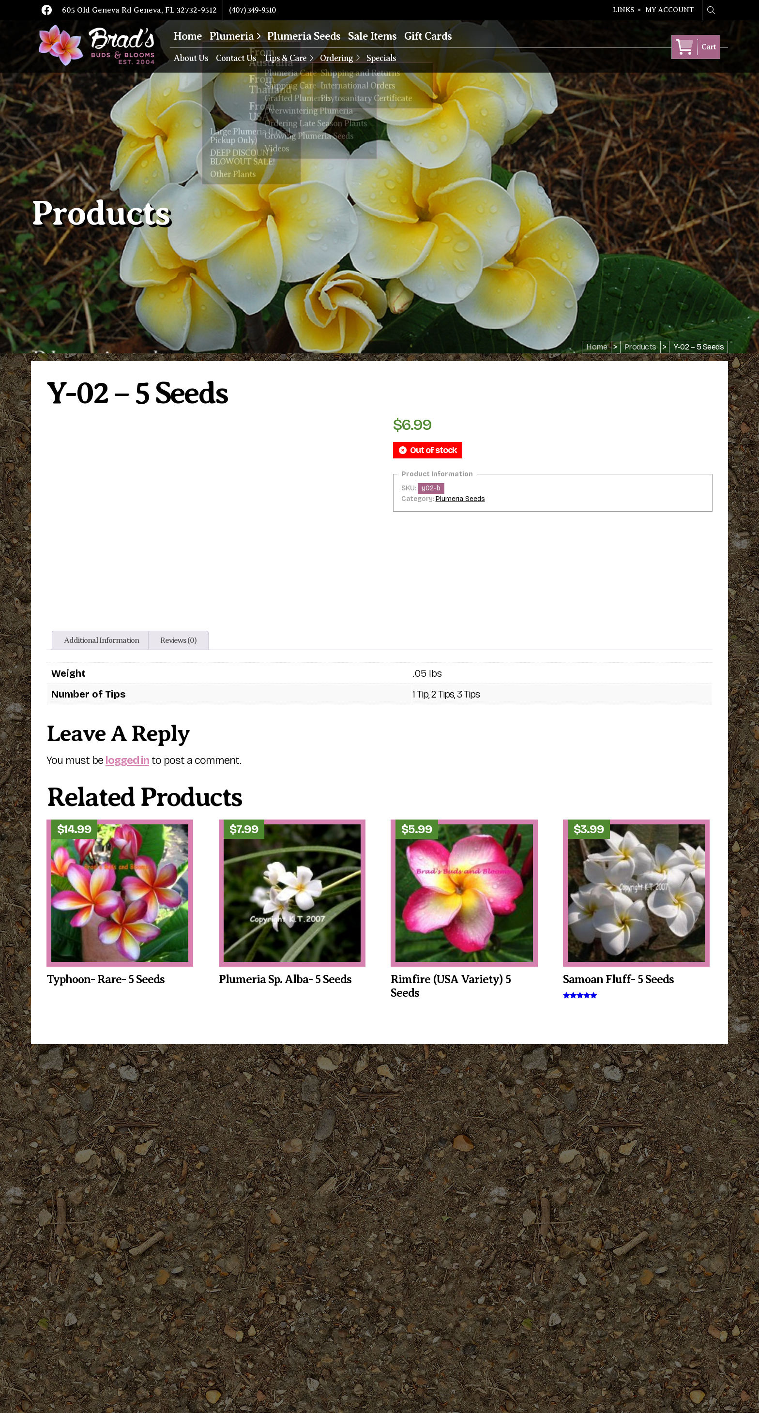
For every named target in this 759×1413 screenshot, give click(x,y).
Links (623, 10)
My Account (669, 10)
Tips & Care (285, 58)
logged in (127, 760)
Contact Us (236, 58)
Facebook (46, 10)
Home (188, 36)
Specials (381, 58)
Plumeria (232, 36)
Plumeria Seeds (303, 36)
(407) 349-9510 (252, 10)
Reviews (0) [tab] (178, 640)
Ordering (336, 58)
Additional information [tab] (101, 640)
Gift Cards (428, 36)
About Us (191, 58)
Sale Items (372, 36)
